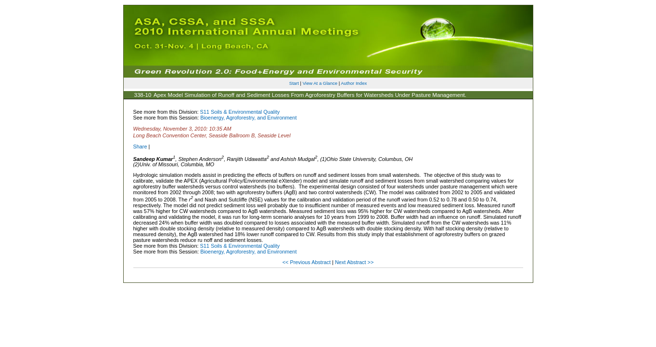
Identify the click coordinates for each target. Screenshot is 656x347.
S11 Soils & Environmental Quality (240, 112)
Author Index (354, 83)
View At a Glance (320, 83)
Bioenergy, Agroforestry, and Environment (248, 117)
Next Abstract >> (354, 262)
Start (294, 83)
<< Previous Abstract (307, 262)
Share (140, 146)
